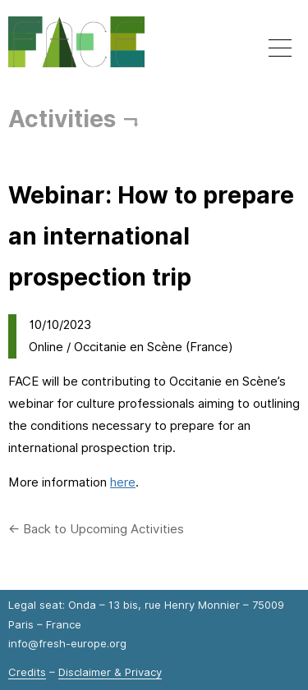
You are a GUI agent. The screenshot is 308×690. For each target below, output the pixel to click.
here (123, 482)
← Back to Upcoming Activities (96, 529)
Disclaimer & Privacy (110, 672)
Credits (27, 672)
